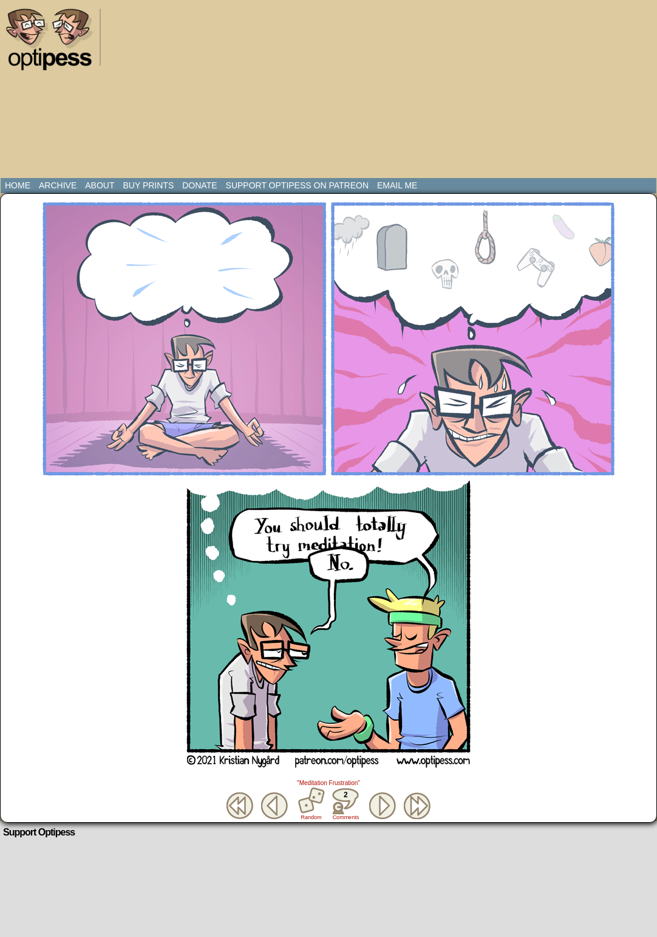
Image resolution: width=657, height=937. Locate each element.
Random (311, 817)
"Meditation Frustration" (328, 783)
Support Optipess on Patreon (297, 185)
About (99, 185)
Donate (199, 185)
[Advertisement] (329, 91)
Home (17, 185)
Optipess (55, 42)
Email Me (397, 185)
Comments (345, 804)
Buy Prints (148, 185)
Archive (58, 185)
